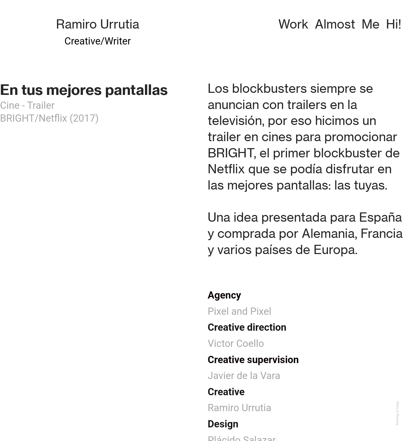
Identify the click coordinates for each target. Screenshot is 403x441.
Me (371, 24)
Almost (335, 24)
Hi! (393, 24)
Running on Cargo (397, 413)
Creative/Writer (98, 41)
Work (293, 24)
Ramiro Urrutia (97, 24)
